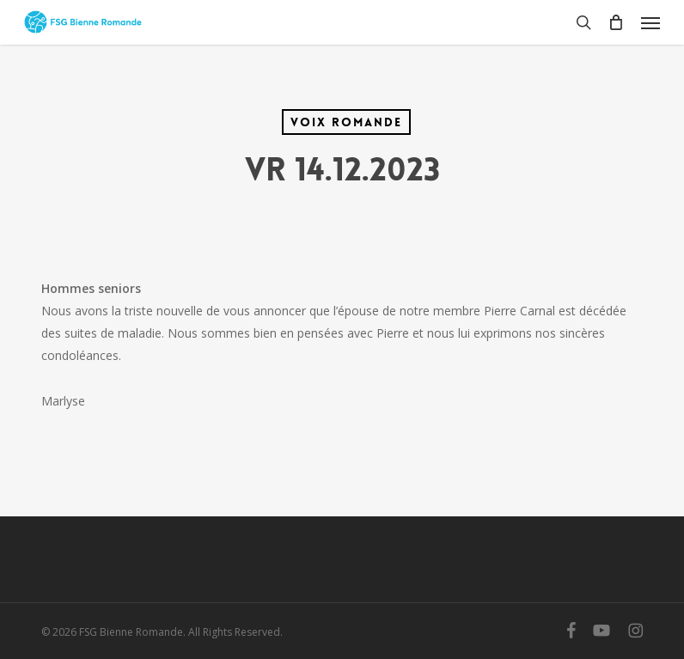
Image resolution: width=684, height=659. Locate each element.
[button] (650, 22)
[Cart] (616, 22)
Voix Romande (346, 122)
